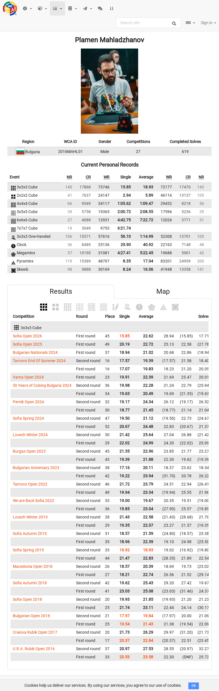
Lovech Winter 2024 (30, 434)
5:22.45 (146, 253)
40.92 (148, 244)
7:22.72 (146, 220)
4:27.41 (124, 253)
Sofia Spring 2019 (28, 550)
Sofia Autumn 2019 (30, 533)
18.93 (148, 187)
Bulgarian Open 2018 (31, 616)
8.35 (127, 261)
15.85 (126, 187)
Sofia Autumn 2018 (30, 583)
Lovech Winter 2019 (30, 517)
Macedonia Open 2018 (32, 566)
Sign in (208, 22)
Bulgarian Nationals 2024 (35, 352)
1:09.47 (146, 203)
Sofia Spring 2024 (28, 418)
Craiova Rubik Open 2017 (35, 632)
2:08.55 (146, 211)
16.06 (148, 269)
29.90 (126, 244)
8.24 (127, 269)
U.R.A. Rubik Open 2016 (34, 648)
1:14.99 (146, 236)
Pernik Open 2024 (28, 402)
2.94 (127, 195)
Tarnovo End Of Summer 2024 (39, 360)
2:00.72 (124, 211)
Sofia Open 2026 (27, 336)
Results (61, 291)
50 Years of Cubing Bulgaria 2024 (42, 385)
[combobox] (148, 22)
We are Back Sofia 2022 (33, 500)
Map (163, 291)
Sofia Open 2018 (27, 599)
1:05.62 (124, 203)
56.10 (126, 236)
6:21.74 (124, 228)
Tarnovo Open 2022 (30, 484)
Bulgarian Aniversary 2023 (36, 467)
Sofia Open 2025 (27, 344)
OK (193, 686)
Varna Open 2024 (28, 377)
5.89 (149, 195)
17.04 (148, 261)
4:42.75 (124, 220)
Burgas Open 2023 (29, 451)
